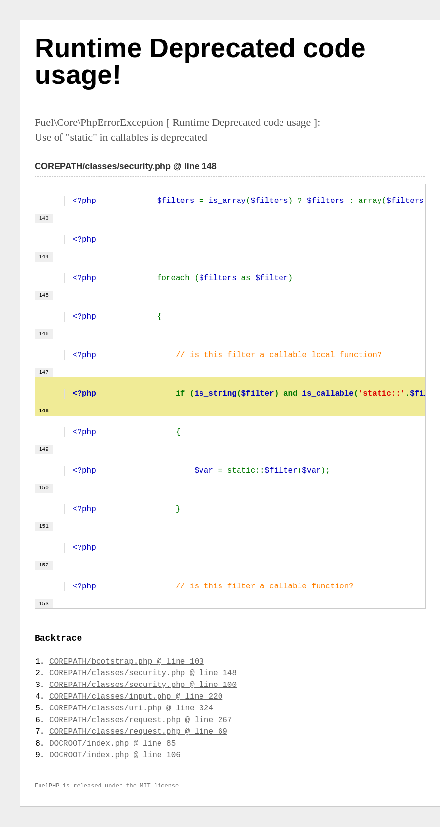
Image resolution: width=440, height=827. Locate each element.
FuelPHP (47, 787)
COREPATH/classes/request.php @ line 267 (140, 721)
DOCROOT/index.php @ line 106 (114, 756)
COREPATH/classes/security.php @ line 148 (143, 674)
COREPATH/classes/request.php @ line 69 (138, 732)
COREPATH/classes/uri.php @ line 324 (131, 709)
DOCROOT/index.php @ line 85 (112, 744)
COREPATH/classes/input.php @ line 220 (135, 697)
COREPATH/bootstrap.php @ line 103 (126, 662)
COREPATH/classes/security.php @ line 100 (143, 686)
